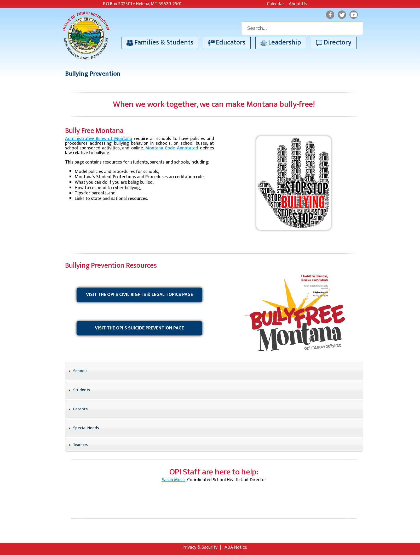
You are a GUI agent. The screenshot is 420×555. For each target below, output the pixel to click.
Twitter (342, 14)
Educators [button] (230, 42)
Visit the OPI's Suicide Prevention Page (139, 328)
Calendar (275, 4)
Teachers (80, 445)
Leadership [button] (284, 42)
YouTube (353, 14)
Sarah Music (174, 480)
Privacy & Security (199, 547)
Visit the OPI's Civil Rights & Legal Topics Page (139, 295)
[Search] (302, 28)
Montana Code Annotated (171, 148)
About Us (298, 4)
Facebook (330, 14)
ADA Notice (236, 547)
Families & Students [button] (163, 42)
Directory (338, 42)
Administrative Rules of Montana (98, 139)
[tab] (214, 371)
